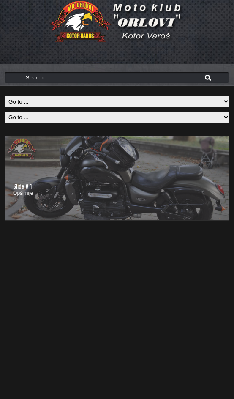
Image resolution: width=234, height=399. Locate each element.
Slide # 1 (22, 185)
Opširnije (23, 193)
